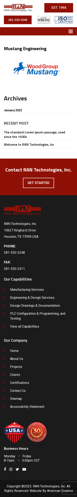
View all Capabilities (24, 326)
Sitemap (16, 399)
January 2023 (13, 110)
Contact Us (18, 391)
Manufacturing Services (27, 290)
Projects (16, 367)
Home (14, 351)
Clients (15, 375)
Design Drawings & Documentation (35, 306)
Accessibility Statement (27, 407)
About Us (16, 359)
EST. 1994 (59, 8)
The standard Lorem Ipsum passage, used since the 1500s (34, 134)
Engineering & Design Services (32, 298)
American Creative (60, 491)
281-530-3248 (17, 19)
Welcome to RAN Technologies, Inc (29, 144)
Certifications (19, 383)
